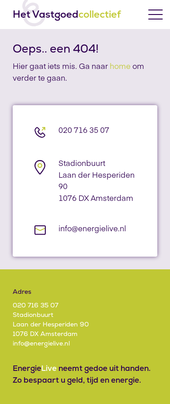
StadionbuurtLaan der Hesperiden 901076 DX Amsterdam (51, 324)
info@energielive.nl (92, 228)
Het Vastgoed (67, 14)
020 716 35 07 (83, 129)
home (120, 65)
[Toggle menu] (155, 14)
